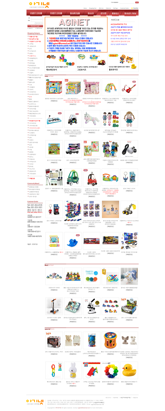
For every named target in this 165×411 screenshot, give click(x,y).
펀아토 (31, 166)
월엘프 (31, 80)
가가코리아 (32, 123)
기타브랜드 (32, 116)
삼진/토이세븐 (33, 142)
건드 (30, 49)
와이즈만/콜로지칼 (35, 77)
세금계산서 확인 (34, 194)
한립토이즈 (32, 171)
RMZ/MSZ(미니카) (35, 113)
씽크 (30, 145)
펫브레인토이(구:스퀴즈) (36, 75)
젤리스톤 (32, 82)
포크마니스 (32, 104)
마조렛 (31, 61)
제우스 (31, 157)
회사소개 (108, 397)
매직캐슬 (32, 63)
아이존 (31, 147)
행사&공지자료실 (34, 189)
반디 (30, 137)
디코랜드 (32, 133)
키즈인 (31, 164)
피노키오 (32, 169)
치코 (30, 85)
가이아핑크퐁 (33, 125)
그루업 (31, 44)
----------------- (35, 118)
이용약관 (115, 397)
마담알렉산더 (33, 58)
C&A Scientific (33, 111)
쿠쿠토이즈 (32, 162)
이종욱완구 (32, 154)
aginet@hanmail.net (97, 404)
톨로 (30, 99)
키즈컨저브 (32, 92)
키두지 (31, 89)
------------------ (35, 176)
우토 (30, 150)
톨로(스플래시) (33, 101)
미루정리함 (32, 135)
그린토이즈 (32, 46)
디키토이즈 (32, 51)
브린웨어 (32, 70)
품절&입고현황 (33, 187)
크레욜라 (32, 87)
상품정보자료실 (34, 192)
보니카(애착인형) (34, 68)
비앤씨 (31, 140)
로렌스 (31, 53)
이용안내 (135, 397)
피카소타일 (32, 109)
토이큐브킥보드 (34, 94)
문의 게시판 (33, 196)
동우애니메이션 (34, 130)
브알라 (31, 73)
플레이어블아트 (34, 106)
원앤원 (31, 152)
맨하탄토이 (32, 65)
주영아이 (32, 159)
